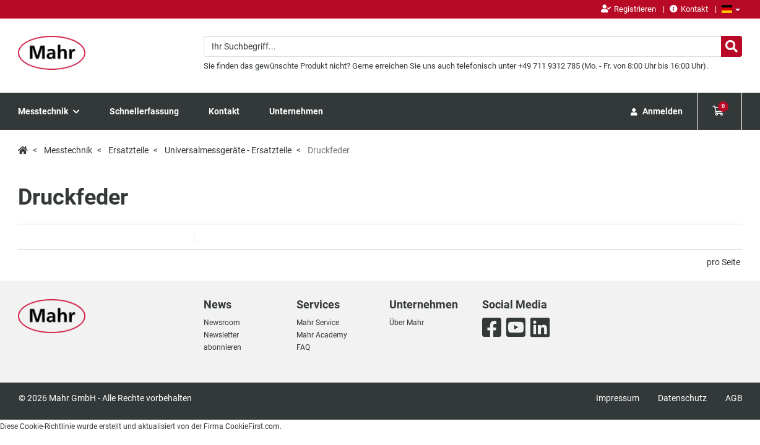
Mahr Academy (321, 335)
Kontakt (689, 9)
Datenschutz (682, 398)
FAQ (303, 347)
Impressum (617, 398)
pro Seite (723, 262)
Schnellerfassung (144, 111)
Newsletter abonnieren (222, 341)
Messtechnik (49, 111)
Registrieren (628, 9)
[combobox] (473, 46)
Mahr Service (317, 322)
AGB (734, 398)
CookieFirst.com (252, 426)
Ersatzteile (128, 150)
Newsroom (222, 322)
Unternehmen (296, 111)
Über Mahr (406, 322)
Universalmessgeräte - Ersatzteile (228, 150)
